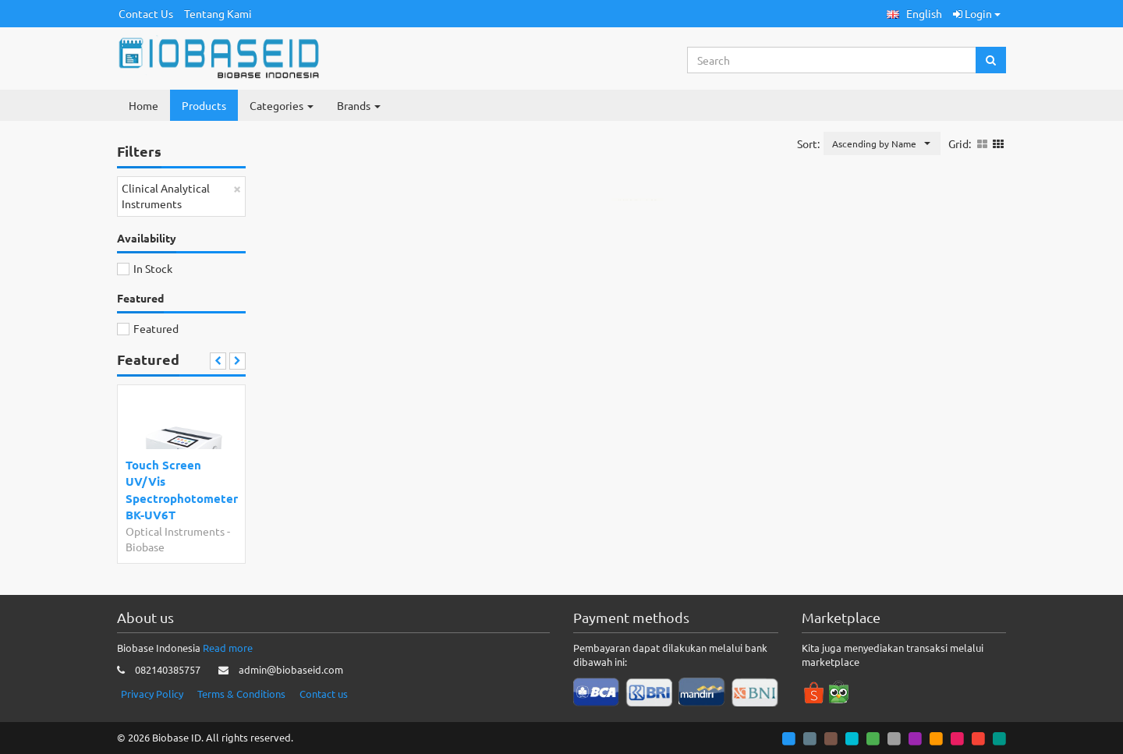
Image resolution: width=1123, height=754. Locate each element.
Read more (228, 647)
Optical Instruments (175, 531)
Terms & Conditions (241, 693)
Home (143, 105)
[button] (914, 13)
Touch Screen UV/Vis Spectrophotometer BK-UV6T (178, 489)
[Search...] (832, 60)
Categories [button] (282, 105)
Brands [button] (359, 105)
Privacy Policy (152, 693)
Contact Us (146, 13)
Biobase (145, 547)
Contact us (323, 693)
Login (977, 13)
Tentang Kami (218, 13)
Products (204, 105)
